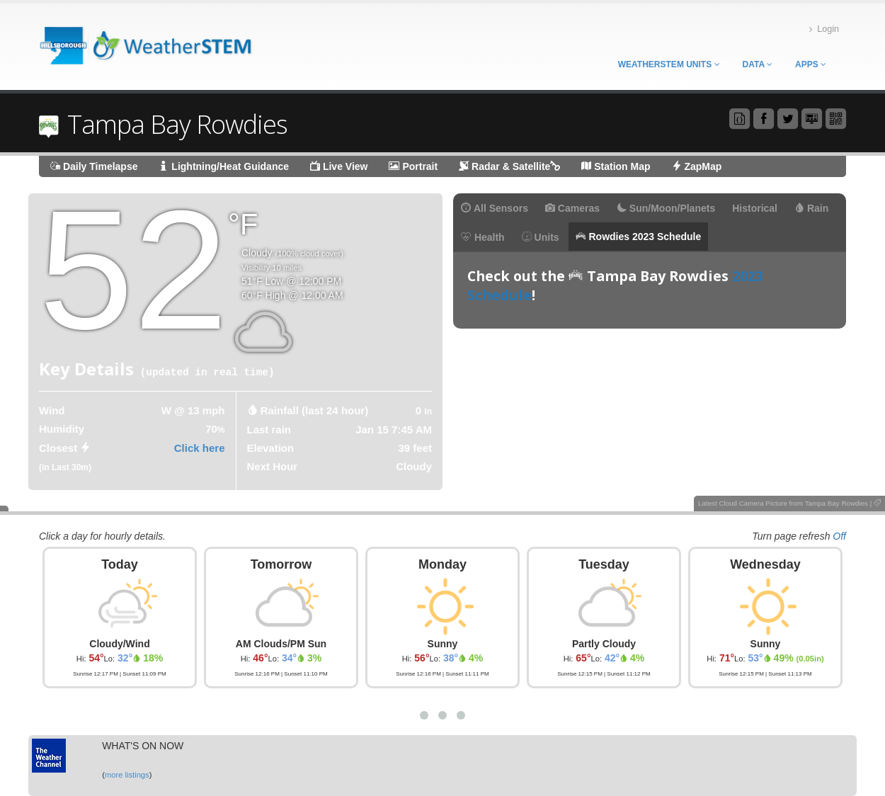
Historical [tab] (754, 208)
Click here (199, 448)
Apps (810, 64)
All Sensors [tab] (494, 208)
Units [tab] (540, 237)
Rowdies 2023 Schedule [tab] (639, 236)
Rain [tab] (811, 208)
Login (824, 29)
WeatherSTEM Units (669, 64)
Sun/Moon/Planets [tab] (666, 208)
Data (757, 64)
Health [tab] (483, 237)
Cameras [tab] (572, 208)
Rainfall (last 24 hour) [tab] (315, 410)
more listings (127, 775)
